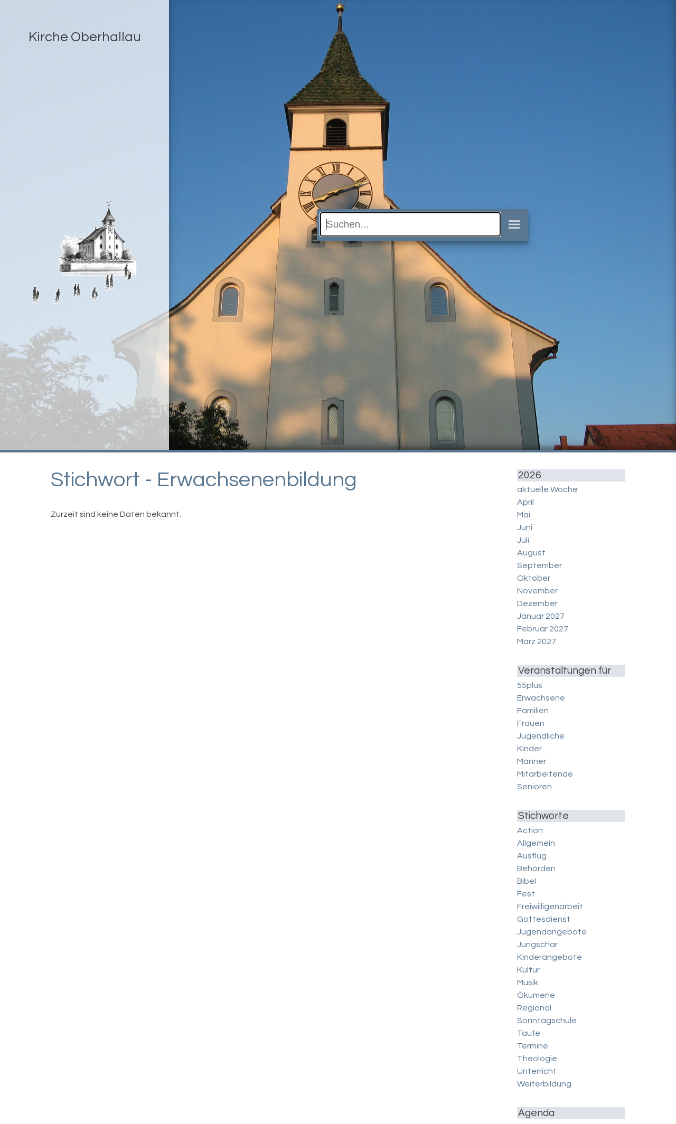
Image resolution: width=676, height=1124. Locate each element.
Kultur (528, 970)
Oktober (533, 578)
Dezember (537, 603)
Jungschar (537, 944)
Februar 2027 (542, 629)
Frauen (530, 723)
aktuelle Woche (547, 489)
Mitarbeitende (545, 774)
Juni (524, 527)
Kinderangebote (549, 957)
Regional (534, 1008)
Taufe (528, 1033)
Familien (533, 710)
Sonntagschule (547, 1020)
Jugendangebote (552, 932)
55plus (529, 685)
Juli (523, 540)
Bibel (526, 881)
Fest (526, 894)
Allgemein (536, 843)
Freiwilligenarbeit (550, 906)
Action (530, 830)
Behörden (536, 868)
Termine (532, 1046)
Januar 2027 (541, 616)
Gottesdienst (543, 919)
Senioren (534, 786)
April (525, 502)
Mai (523, 515)
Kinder (529, 748)
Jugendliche (541, 736)
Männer (531, 761)
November (537, 591)
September (539, 565)
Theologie (537, 1058)
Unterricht (537, 1071)
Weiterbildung (544, 1084)
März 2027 (536, 641)
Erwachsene (541, 698)
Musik (527, 982)
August (531, 553)
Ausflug (532, 856)
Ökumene (536, 995)
